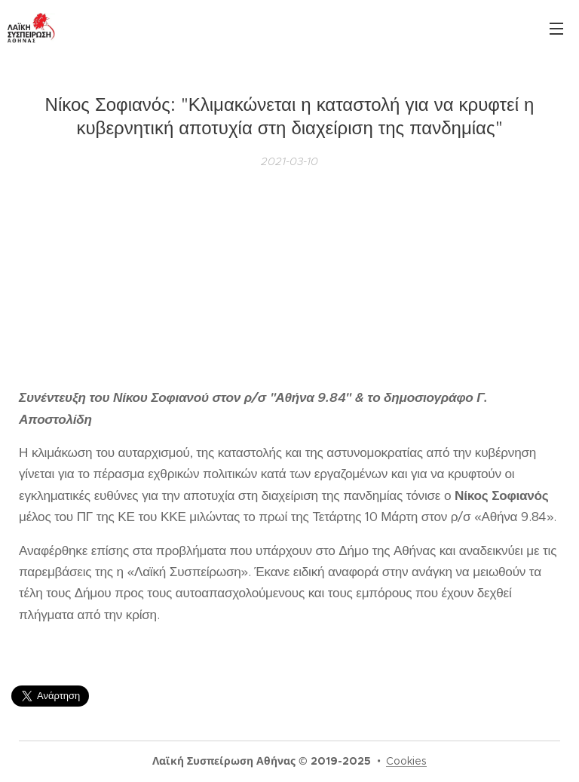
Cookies (406, 761)
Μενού (556, 28)
